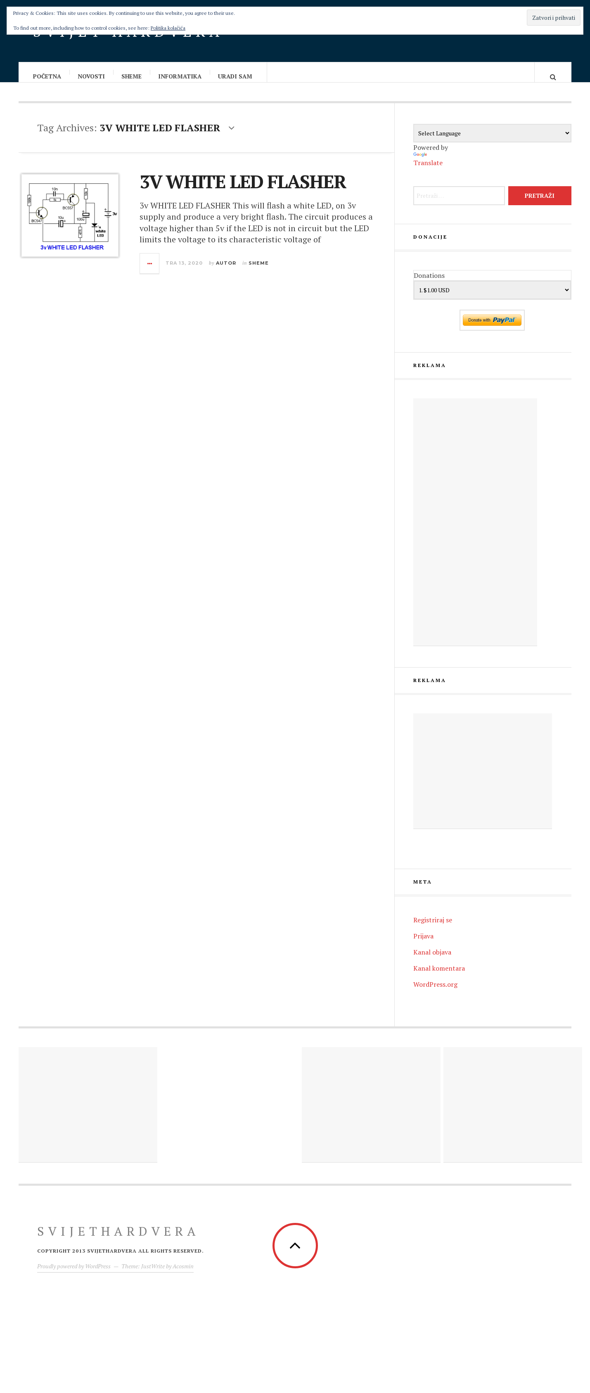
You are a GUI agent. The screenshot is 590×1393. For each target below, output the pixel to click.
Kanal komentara (439, 976)
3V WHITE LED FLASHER (243, 189)
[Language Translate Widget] (492, 141)
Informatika (180, 76)
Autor (226, 271)
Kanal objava (432, 960)
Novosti (91, 76)
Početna (47, 76)
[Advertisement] (475, 530)
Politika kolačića (168, 28)
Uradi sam (235, 76)
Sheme (132, 76)
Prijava (423, 944)
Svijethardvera (118, 1239)
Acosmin (183, 1274)
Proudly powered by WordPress (74, 1274)
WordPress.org (435, 992)
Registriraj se (432, 928)
